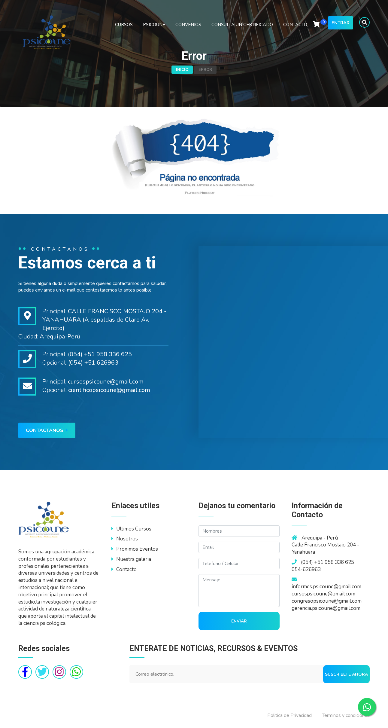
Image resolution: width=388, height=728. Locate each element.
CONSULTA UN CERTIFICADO (242, 25)
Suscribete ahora (346, 674)
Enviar (239, 621)
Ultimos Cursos (131, 528)
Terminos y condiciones (346, 715)
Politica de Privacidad (289, 715)
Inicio (182, 69)
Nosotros (124, 538)
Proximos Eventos (134, 549)
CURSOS (124, 25)
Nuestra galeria (131, 559)
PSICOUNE (154, 25)
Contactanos (47, 430)
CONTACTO (295, 25)
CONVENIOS (188, 25)
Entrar (341, 23)
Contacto (124, 569)
